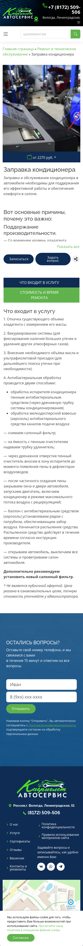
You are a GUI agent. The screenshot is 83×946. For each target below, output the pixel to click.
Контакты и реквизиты (18, 868)
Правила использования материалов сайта (60, 836)
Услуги (15, 832)
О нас (14, 824)
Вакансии (17, 858)
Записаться (18, 259)
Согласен (21, 938)
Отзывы (16, 849)
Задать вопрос (53, 259)
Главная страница (18, 48)
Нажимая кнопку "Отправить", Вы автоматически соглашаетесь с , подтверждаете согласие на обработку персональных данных (41, 727)
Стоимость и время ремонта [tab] (39, 295)
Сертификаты (20, 841)
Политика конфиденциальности (58, 825)
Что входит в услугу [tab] (39, 282)
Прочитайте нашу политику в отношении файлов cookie (35, 928)
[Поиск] (45, 34)
